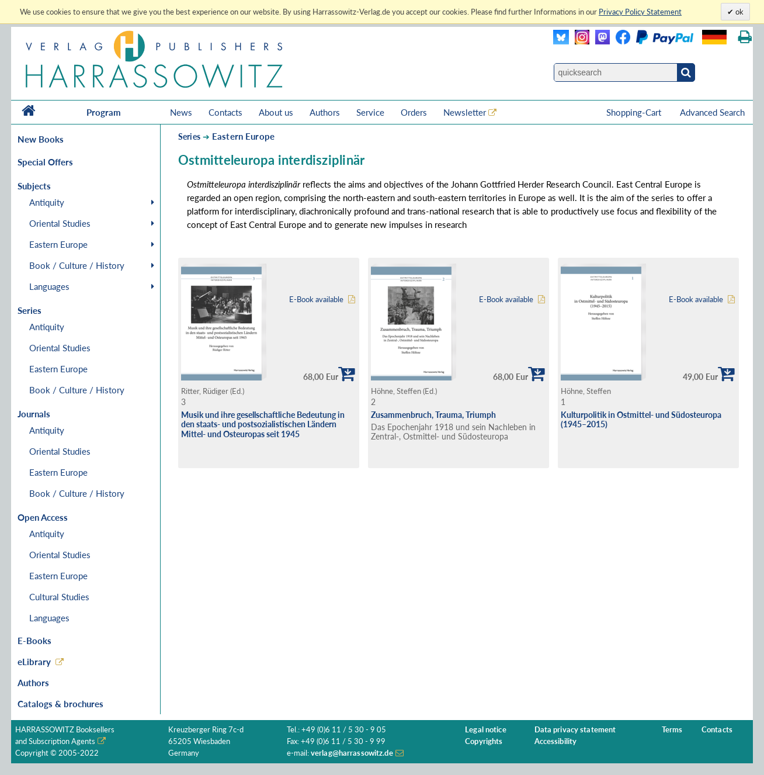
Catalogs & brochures (60, 703)
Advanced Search (712, 112)
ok (739, 11)
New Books (41, 139)
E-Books (34, 640)
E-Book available (316, 299)
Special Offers (45, 162)
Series (189, 136)
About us (276, 112)
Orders (414, 112)
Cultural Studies (59, 596)
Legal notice (485, 729)
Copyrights (483, 741)
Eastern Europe (58, 244)
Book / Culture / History (76, 265)
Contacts (225, 112)
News (181, 112)
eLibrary (34, 661)
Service (370, 112)
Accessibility (555, 741)
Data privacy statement (575, 729)
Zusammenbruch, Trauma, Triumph (433, 415)
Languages (49, 286)
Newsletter (464, 112)
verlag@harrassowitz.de (352, 753)
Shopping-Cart (635, 112)
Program (103, 112)
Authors (325, 112)
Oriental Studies (60, 223)
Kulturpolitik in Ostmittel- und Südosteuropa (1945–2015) (641, 420)
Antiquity (46, 202)
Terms (672, 729)
